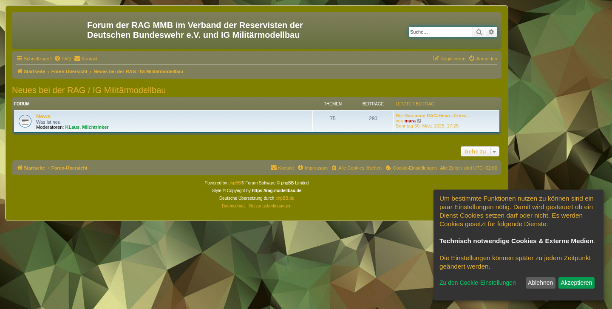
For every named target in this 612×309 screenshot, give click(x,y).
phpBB (234, 183)
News (43, 116)
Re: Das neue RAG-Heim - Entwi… (433, 115)
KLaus (72, 127)
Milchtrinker (95, 127)
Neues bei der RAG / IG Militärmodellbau (89, 90)
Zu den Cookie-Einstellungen (477, 282)
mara (410, 120)
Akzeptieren (576, 282)
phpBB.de (284, 198)
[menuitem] (62, 59)
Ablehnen (540, 282)
